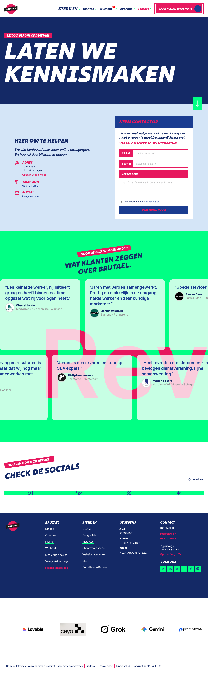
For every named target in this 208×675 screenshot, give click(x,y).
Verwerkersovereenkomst (41, 666)
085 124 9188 (30, 185)
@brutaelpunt (196, 479)
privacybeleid (153, 201)
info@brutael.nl (30, 196)
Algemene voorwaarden (70, 666)
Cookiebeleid (106, 666)
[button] (70, 8)
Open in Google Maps (34, 174)
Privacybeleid (123, 666)
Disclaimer (91, 666)
